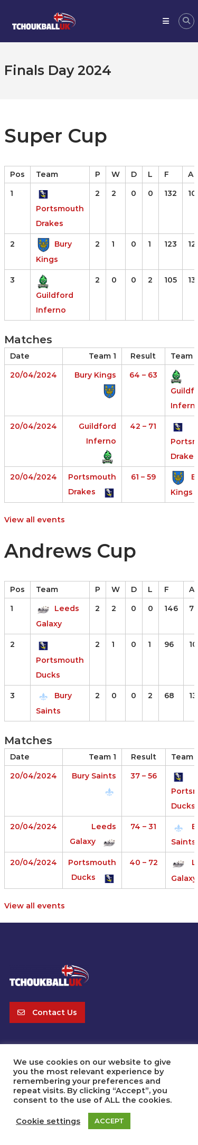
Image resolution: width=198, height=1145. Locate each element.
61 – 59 (143, 477)
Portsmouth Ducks (60, 659)
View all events (34, 519)
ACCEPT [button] (109, 1120)
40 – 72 (143, 862)
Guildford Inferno (54, 295)
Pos (17, 174)
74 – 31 (143, 826)
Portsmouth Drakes (60, 208)
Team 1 (102, 356)
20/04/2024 (33, 375)
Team (47, 174)
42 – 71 (143, 426)
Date (20, 356)
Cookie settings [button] (48, 1121)
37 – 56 (143, 776)
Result (143, 356)
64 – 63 (143, 375)
